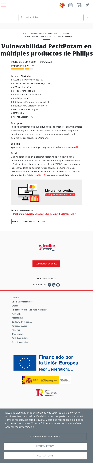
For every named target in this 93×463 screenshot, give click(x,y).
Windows (42, 221)
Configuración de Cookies (45, 436)
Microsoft (70, 147)
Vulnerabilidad (29, 221)
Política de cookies (19, 326)
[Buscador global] (51, 17)
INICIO (25, 33)
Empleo (15, 306)
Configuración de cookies (22, 322)
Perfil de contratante (20, 338)
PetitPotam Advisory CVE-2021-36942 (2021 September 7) (43, 213)
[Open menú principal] (3, 4)
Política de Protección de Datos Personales (29, 310)
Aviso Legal (16, 314)
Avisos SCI (65, 33)
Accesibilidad (17, 318)
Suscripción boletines (46, 263)
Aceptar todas (45, 455)
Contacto (15, 297)
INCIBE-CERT (36, 33)
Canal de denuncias (20, 342)
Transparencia (17, 334)
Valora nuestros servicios (22, 302)
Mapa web (16, 330)
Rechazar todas (45, 446)
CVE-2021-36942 (34, 175)
